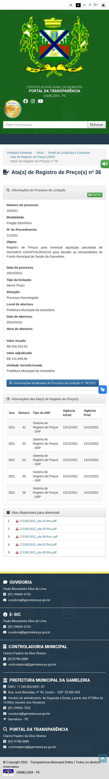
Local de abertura (20, 304)
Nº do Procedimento (22, 229)
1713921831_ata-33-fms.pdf (36, 552)
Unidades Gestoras (19, 152)
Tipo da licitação (19, 280)
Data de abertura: (20, 316)
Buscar (96, 124)
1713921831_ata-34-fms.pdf (36, 521)
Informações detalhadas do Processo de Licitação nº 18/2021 (52, 383)
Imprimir (95, 194)
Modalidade (15, 217)
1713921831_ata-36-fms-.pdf (36, 536)
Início (40, 152)
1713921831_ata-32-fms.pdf (36, 544)
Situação (13, 292)
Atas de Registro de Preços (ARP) (32, 157)
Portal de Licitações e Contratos (69, 152)
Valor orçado (16, 340)
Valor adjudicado (19, 353)
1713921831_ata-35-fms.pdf (36, 529)
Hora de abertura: (20, 329)
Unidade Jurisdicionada (24, 365)
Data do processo (20, 267)
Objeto (12, 242)
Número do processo (22, 205)
